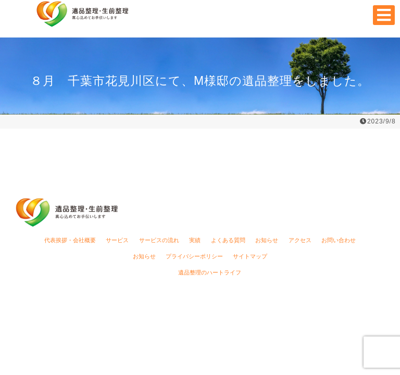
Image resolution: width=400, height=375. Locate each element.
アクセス (300, 240)
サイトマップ (250, 256)
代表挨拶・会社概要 (70, 240)
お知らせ (266, 240)
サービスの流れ (159, 240)
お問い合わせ (338, 240)
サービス (117, 240)
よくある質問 (228, 240)
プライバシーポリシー (194, 256)
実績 (195, 240)
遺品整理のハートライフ (209, 272)
